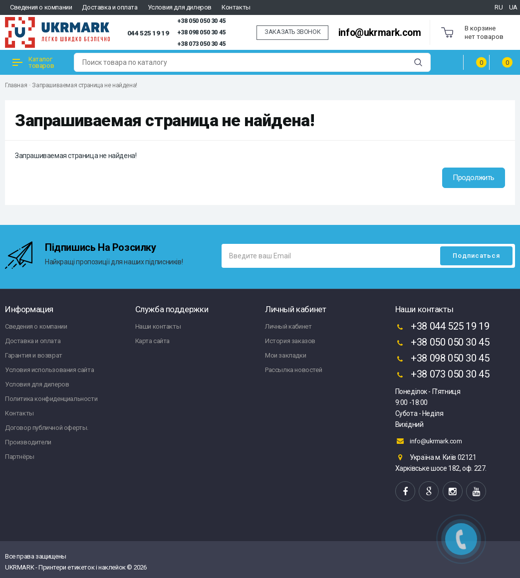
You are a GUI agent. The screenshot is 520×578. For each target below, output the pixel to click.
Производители (28, 442)
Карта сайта (152, 341)
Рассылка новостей (293, 370)
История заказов (290, 341)
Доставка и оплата (109, 7)
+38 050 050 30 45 (201, 20)
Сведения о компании (41, 7)
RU (499, 7)
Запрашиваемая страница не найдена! (84, 85)
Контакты (236, 7)
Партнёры (19, 456)
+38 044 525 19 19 (442, 327)
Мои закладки (285, 355)
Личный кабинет (288, 326)
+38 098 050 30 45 (201, 32)
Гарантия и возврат (33, 355)
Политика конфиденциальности (51, 398)
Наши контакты (158, 326)
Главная (16, 85)
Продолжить (474, 177)
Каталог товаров (33, 62)
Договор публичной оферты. (46, 427)
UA (513, 7)
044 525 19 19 (148, 33)
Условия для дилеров (180, 7)
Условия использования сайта (49, 370)
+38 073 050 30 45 (201, 43)
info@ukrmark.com (379, 32)
